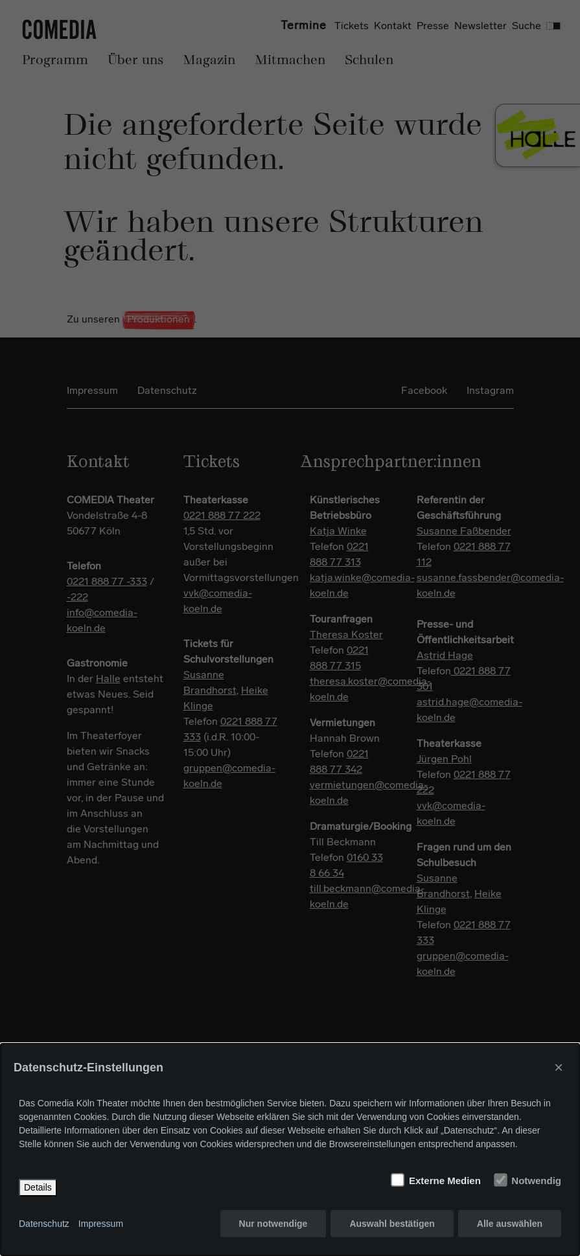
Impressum (100, 1223)
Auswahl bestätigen (391, 1223)
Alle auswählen (509, 1223)
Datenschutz (44, 1223)
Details (38, 1187)
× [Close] (558, 1067)
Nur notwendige (273, 1223)
